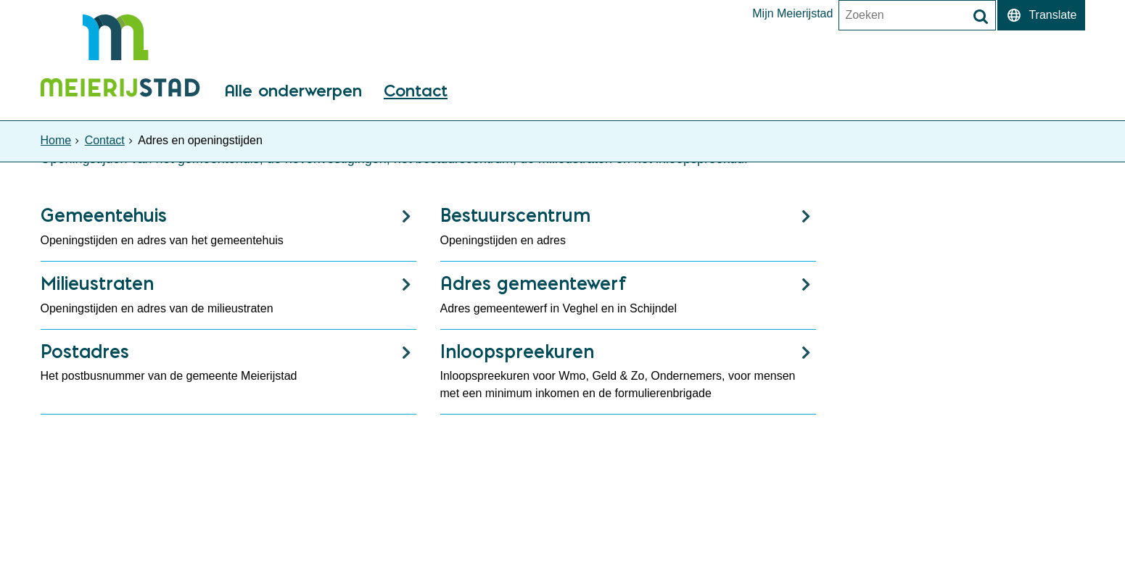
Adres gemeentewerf (533, 283)
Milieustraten (97, 283)
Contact (416, 92)
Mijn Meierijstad (792, 14)
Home (56, 140)
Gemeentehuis (104, 215)
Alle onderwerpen (293, 92)
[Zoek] (981, 16)
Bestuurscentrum (515, 215)
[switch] (1041, 15)
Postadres (85, 351)
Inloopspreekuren (517, 351)
